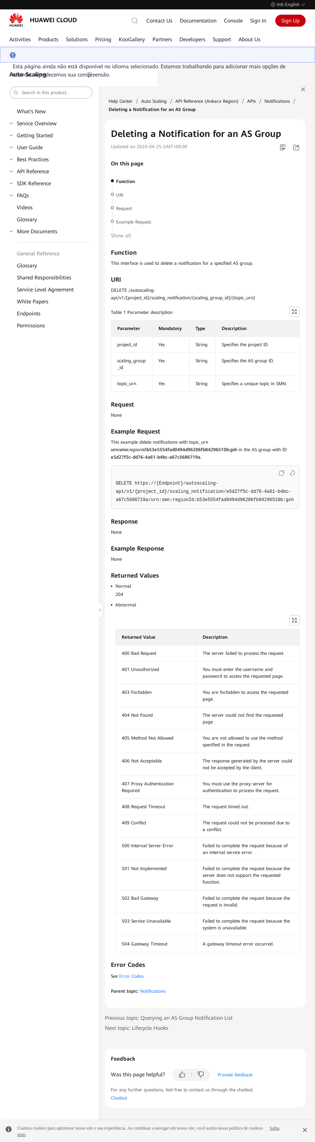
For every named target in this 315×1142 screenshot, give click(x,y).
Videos (25, 207)
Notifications (277, 101)
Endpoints (28, 314)
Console (233, 21)
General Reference (38, 254)
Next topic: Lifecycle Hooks (136, 1028)
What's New (31, 111)
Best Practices (33, 159)
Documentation (198, 21)
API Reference (33, 171)
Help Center (121, 101)
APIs (251, 101)
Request (124, 208)
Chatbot (119, 1098)
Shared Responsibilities (44, 278)
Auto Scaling (154, 101)
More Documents (37, 231)
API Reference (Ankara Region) (207, 101)
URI (119, 195)
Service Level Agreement (45, 290)
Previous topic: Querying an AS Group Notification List (169, 1018)
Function (125, 181)
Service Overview (37, 123)
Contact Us (159, 21)
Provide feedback (235, 1074)
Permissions (31, 326)
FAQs (23, 195)
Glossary (27, 219)
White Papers (32, 302)
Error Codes (131, 976)
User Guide (30, 147)
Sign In (258, 21)
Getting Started (35, 135)
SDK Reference (34, 183)
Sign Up (290, 21)
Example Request (133, 222)
